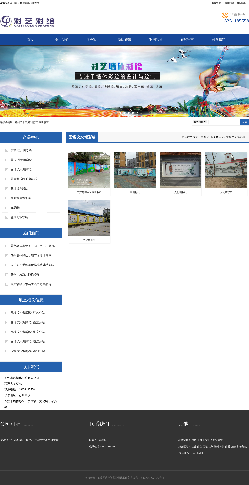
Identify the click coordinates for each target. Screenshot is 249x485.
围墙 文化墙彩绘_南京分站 (28, 322)
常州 (216, 446)
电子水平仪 (206, 439)
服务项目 (93, 39)
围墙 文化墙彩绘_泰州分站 (28, 351)
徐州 (210, 446)
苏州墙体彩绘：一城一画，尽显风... (33, 245)
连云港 (234, 446)
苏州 (222, 446)
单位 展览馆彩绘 (21, 159)
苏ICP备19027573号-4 (152, 477)
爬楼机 (195, 439)
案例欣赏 (155, 39)
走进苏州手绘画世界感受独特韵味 (32, 265)
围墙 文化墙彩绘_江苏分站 (28, 312)
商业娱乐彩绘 (19, 188)
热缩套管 (218, 439)
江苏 (194, 446)
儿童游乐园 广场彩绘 (24, 179)
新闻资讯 (124, 39)
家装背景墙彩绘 (21, 198)
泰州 (195, 453)
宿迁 (200, 453)
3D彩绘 (15, 207)
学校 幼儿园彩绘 (21, 150)
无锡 (205, 446)
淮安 (241, 446)
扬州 (184, 453)
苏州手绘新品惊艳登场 (25, 274)
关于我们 (61, 39)
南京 (199, 446)
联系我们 (218, 39)
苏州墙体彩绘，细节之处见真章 (31, 255)
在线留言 (187, 39)
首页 (30, 39)
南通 (227, 446)
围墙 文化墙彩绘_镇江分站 (28, 341)
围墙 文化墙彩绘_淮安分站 (28, 332)
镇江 (189, 453)
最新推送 (229, 3)
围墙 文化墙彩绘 (21, 169)
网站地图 (217, 3)
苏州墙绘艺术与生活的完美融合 (31, 284)
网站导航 (242, 3)
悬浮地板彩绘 (19, 217)
